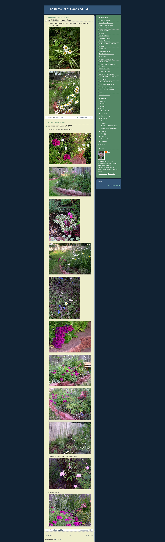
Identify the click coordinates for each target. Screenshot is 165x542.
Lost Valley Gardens (105, 51)
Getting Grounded (104, 41)
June (102, 123)
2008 (101, 106)
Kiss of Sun (102, 49)
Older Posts (89, 535)
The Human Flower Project (107, 84)
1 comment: (84, 530)
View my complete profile (107, 174)
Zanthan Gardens (104, 95)
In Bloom (101, 46)
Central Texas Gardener (106, 25)
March (103, 136)
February (104, 139)
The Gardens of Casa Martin (107, 76)
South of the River (104, 71)
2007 (101, 109)
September (104, 116)
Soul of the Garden (104, 69)
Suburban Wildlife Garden (106, 74)
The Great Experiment (105, 82)
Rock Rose (102, 56)
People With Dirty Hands (106, 54)
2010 (101, 101)
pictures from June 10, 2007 (60, 126)
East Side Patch (104, 36)
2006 (101, 144)
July (102, 121)
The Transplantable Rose (106, 89)
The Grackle (102, 79)
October (103, 113)
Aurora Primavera (104, 20)
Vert (100, 92)
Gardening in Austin (105, 38)
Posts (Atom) (57, 539)
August (103, 118)
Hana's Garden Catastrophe (107, 43)
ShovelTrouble (103, 62)
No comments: (83, 117)
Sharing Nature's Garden (106, 59)
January (103, 141)
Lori (108, 152)
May (102, 131)
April (102, 134)
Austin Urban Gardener (106, 23)
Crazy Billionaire (104, 30)
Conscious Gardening (105, 28)
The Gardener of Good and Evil (68, 9)
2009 (101, 104)
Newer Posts (48, 535)
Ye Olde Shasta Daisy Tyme (59, 20)
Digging (101, 33)
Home (69, 535)
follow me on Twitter (114, 185)
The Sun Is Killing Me (105, 87)
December (104, 111)
